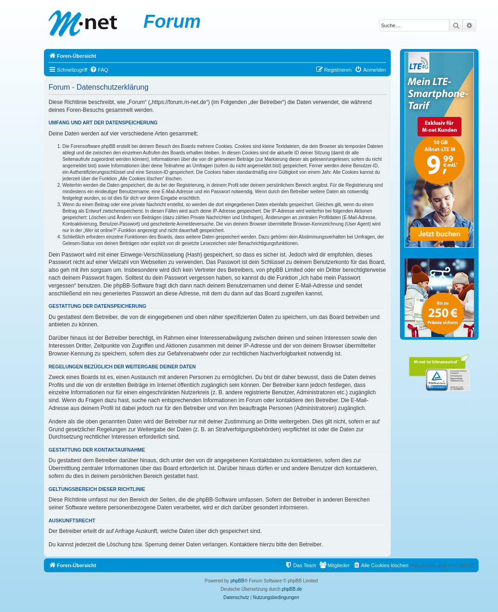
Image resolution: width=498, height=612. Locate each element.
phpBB (237, 580)
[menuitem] (99, 69)
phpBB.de (292, 589)
